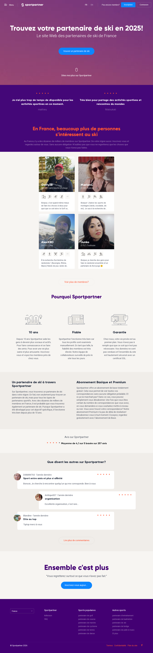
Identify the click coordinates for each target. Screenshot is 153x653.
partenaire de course (86, 619)
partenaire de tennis (86, 630)
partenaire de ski (119, 622)
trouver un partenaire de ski (76, 51)
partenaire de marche (87, 622)
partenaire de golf (85, 615)
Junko (85, 242)
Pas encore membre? (111, 4)
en (92, 4)
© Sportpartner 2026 (18, 646)
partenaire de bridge (120, 626)
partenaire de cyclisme (87, 626)
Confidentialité (120, 645)
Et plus (115, 633)
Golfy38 (47, 185)
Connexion (144, 4)
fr (86, 4)
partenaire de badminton (122, 619)
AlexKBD (47, 242)
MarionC (87, 185)
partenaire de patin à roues (123, 630)
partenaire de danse (86, 633)
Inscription (128, 4)
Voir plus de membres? (76, 282)
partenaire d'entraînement (122, 615)
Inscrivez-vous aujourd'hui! (78, 585)
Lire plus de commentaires (76, 540)
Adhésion (48, 615)
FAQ (46, 619)
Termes (109, 645)
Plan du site (132, 645)
